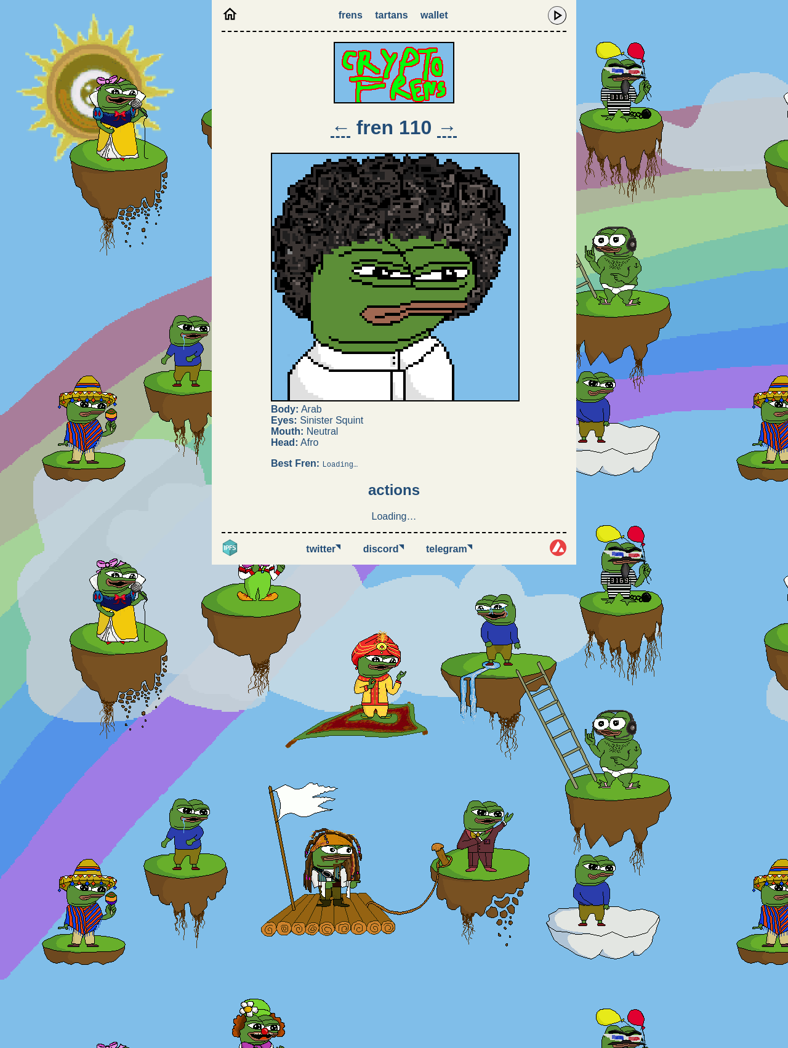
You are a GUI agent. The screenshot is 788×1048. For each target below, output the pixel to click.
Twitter (323, 549)
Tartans (391, 15)
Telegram (449, 549)
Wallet (434, 15)
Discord (383, 549)
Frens (351, 15)
